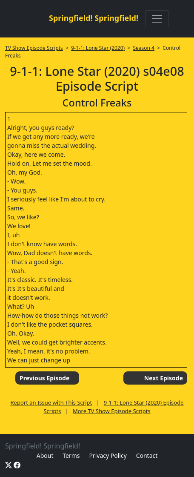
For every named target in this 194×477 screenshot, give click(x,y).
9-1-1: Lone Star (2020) (98, 48)
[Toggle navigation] (157, 18)
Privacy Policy (107, 455)
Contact (147, 455)
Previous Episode (44, 378)
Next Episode (163, 378)
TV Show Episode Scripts (34, 48)
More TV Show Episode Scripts (112, 411)
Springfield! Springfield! (93, 18)
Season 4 (143, 48)
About (45, 455)
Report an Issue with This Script (51, 402)
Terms (71, 455)
